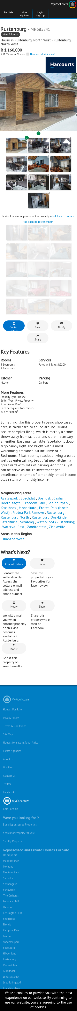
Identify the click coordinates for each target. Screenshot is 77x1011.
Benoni (7, 936)
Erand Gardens (11, 988)
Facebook (8, 792)
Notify (61, 325)
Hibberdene (9, 953)
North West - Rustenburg (52, 40)
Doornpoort (10, 855)
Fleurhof (8, 907)
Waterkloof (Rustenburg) (56, 522)
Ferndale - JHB (11, 901)
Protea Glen (10, 965)
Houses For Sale (12, 709)
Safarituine (9, 522)
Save (37, 325)
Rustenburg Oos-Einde (49, 517)
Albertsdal (9, 971)
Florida (7, 924)
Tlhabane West (12, 539)
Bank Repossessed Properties (20, 824)
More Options (24, 14)
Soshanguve (10, 884)
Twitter (7, 784)
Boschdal (27, 498)
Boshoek (44, 498)
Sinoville (8, 878)
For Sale (8, 12)
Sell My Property (12, 841)
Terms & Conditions (14, 726)
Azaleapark (9, 498)
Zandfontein (36, 526)
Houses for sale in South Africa (20, 742)
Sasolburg (9, 948)
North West (9, 44)
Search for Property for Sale (19, 833)
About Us (8, 759)
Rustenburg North (15, 517)
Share (37, 337)
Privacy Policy (11, 718)
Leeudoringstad (12, 982)
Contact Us (9, 776)
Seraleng (27, 522)
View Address (10, 34)
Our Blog (8, 767)
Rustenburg (23, 40)
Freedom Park (34, 503)
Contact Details (13, 326)
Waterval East (13, 526)
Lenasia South (11, 977)
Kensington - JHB (12, 913)
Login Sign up (40, 14)
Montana (8, 866)
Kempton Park (11, 930)
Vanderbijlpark (11, 942)
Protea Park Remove (28, 512)
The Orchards (11, 895)
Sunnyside (9, 890)
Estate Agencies (12, 751)
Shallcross (9, 919)
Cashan (58, 498)
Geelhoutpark (57, 503)
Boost (13, 647)
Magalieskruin (11, 861)
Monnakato (27, 507)
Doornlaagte (11, 503)
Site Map (8, 734)
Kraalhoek (8, 507)
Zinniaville (57, 526)
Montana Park (11, 872)
